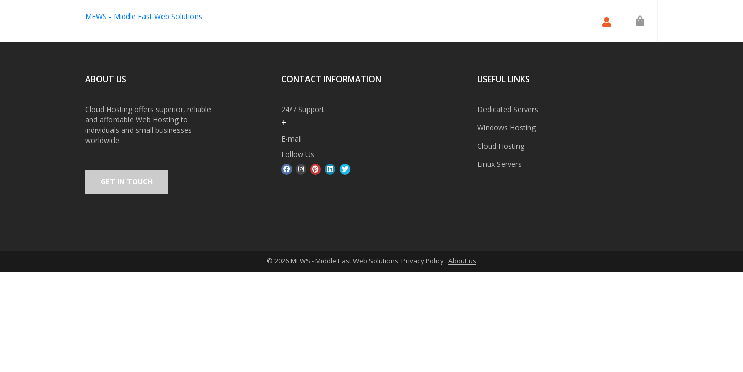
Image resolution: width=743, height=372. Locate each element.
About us (462, 261)
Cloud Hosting (500, 145)
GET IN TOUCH (127, 182)
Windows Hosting (506, 127)
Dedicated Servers (507, 109)
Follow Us (297, 154)
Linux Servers (499, 163)
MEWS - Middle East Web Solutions (143, 16)
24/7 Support (303, 109)
